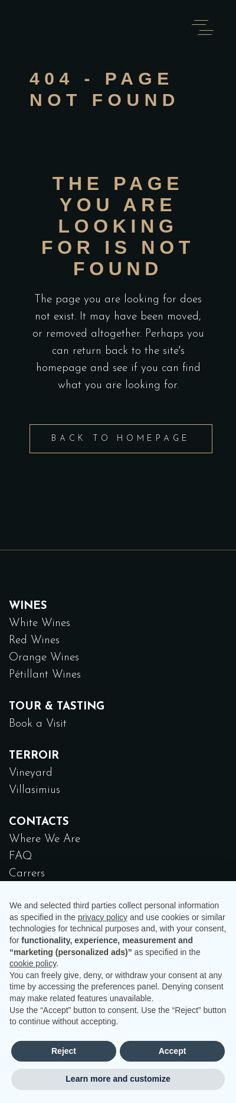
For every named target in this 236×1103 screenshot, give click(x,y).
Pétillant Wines (45, 674)
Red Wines (34, 640)
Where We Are (44, 839)
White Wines (39, 623)
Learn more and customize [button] (117, 1078)
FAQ (20, 856)
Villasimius (34, 790)
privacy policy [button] (102, 917)
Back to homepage (121, 438)
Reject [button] (63, 1051)
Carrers (27, 873)
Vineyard (31, 773)
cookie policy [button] (32, 963)
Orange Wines (44, 657)
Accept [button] (172, 1051)
